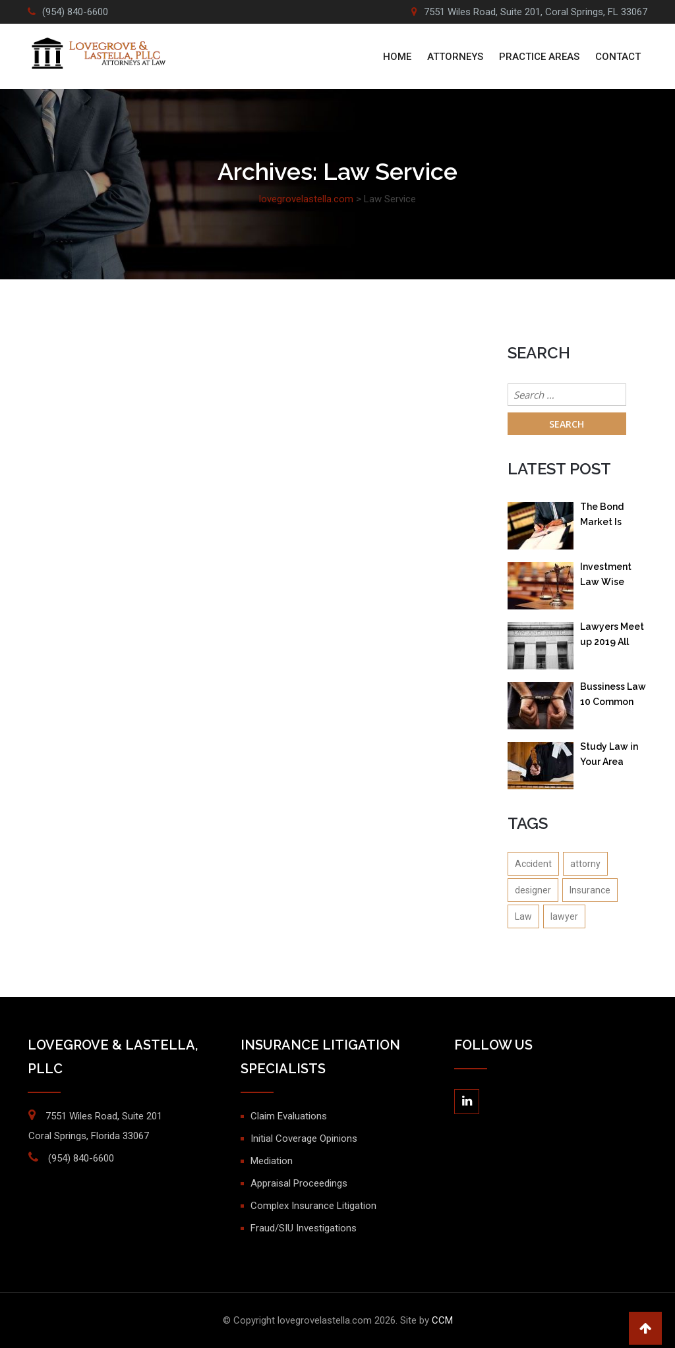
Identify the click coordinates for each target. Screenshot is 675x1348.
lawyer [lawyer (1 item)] (564, 916)
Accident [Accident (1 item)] (533, 863)
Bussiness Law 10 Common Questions (613, 696)
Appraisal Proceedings (298, 1183)
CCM (442, 1320)
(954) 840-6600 (75, 12)
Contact (618, 57)
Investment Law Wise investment (605, 576)
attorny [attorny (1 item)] (585, 863)
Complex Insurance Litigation (313, 1206)
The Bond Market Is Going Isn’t (603, 516)
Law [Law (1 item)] (523, 916)
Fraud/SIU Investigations (303, 1228)
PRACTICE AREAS (539, 57)
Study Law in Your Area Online (609, 756)
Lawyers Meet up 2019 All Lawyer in (612, 636)
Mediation (271, 1161)
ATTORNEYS (455, 57)
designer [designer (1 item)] (533, 890)
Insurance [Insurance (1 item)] (590, 890)
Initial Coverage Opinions (303, 1138)
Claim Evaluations (288, 1116)
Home (397, 57)
